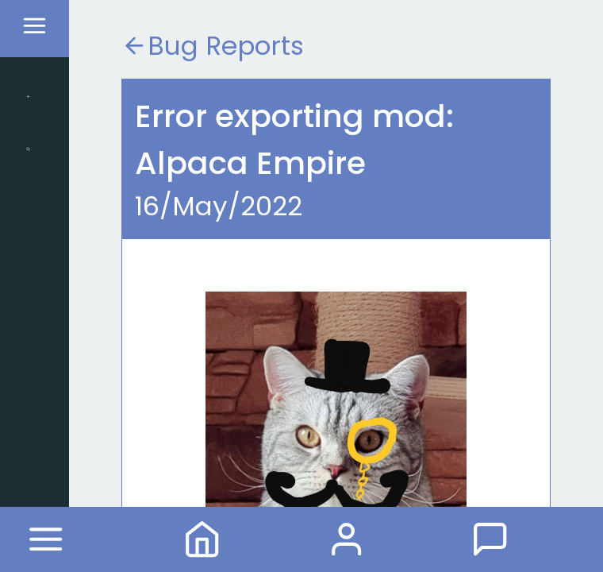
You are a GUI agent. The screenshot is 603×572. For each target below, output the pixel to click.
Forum (489, 539)
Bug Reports (212, 45)
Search (28, 149)
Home (201, 539)
